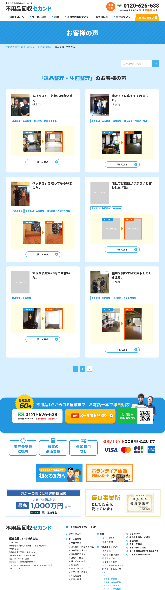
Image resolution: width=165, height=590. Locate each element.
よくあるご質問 (109, 564)
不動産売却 (76, 578)
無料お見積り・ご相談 (139, 540)
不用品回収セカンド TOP (83, 529)
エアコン (107, 578)
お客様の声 (102, 16)
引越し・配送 (77, 560)
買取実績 (106, 554)
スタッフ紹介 (135, 547)
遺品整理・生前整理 (80, 553)
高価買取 (75, 567)
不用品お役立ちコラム (112, 568)
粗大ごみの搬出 (78, 564)
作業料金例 (107, 544)
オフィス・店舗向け (80, 574)
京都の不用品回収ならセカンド (21, 46)
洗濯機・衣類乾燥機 (112, 585)
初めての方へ (17, 16)
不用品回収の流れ (110, 557)
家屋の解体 (76, 582)
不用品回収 (76, 546)
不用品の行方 (108, 561)
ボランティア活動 (137, 550)
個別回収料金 (108, 541)
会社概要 (133, 543)
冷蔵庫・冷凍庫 (110, 582)
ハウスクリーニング (80, 571)
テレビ (106, 575)
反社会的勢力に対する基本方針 (144, 554)
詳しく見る (42, 162)
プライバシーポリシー (139, 557)
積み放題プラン (78, 556)
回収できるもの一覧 (111, 572)
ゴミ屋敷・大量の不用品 (82, 549)
